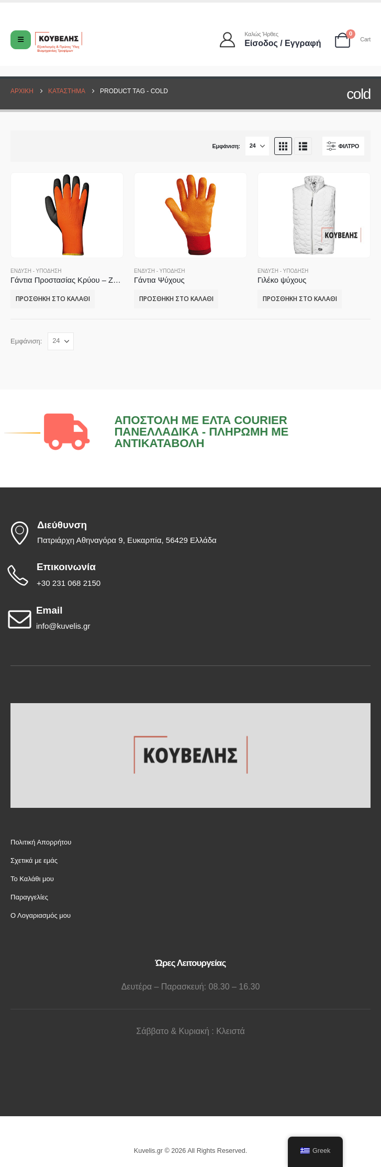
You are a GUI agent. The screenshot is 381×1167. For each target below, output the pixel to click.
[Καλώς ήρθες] (271, 39)
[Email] (188, 619)
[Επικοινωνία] (188, 575)
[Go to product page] (67, 214)
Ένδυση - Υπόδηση (35, 271)
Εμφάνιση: (226, 146)
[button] (283, 146)
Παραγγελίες (29, 897)
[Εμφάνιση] (257, 146)
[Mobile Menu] (20, 39)
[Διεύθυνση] (188, 533)
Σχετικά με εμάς (34, 860)
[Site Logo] (58, 42)
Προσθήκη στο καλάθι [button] (53, 298)
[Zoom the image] (190, 709)
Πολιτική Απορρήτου (40, 842)
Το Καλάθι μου (32, 879)
